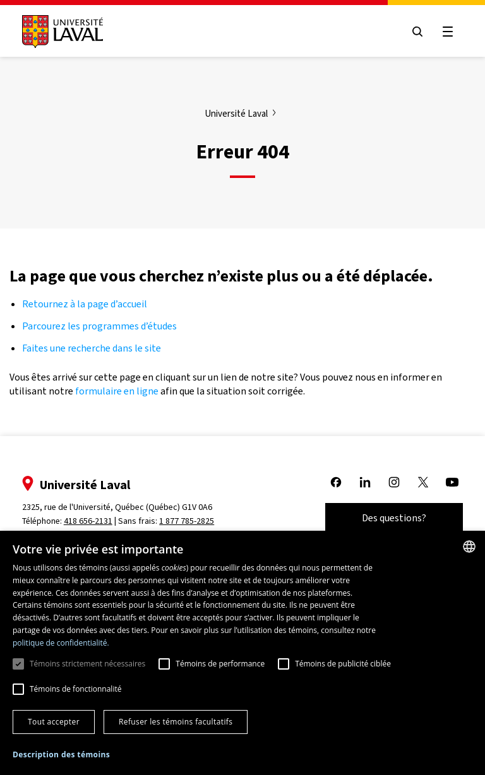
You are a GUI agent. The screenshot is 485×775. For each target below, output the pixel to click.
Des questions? (393, 517)
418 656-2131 (88, 521)
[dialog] (242, 653)
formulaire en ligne (117, 391)
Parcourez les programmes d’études (99, 326)
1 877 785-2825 (187, 521)
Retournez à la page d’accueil (85, 304)
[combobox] (469, 546)
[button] (61, 755)
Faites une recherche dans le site (91, 348)
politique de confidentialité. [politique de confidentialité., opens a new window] (61, 642)
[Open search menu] (417, 31)
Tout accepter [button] (54, 721)
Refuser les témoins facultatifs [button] (175, 721)
